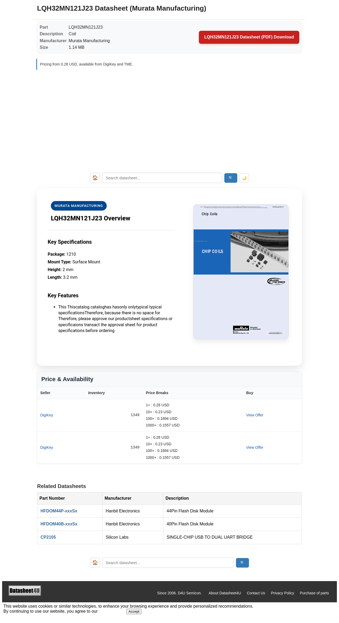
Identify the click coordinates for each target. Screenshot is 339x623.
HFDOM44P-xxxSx (59, 511)
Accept (133, 611)
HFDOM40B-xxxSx (59, 524)
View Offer (254, 415)
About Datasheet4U (225, 593)
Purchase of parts (314, 593)
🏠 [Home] (95, 177)
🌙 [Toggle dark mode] (244, 178)
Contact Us (256, 593)
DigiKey (46, 415)
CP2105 (48, 537)
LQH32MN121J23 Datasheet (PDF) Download (249, 37)
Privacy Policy (282, 593)
